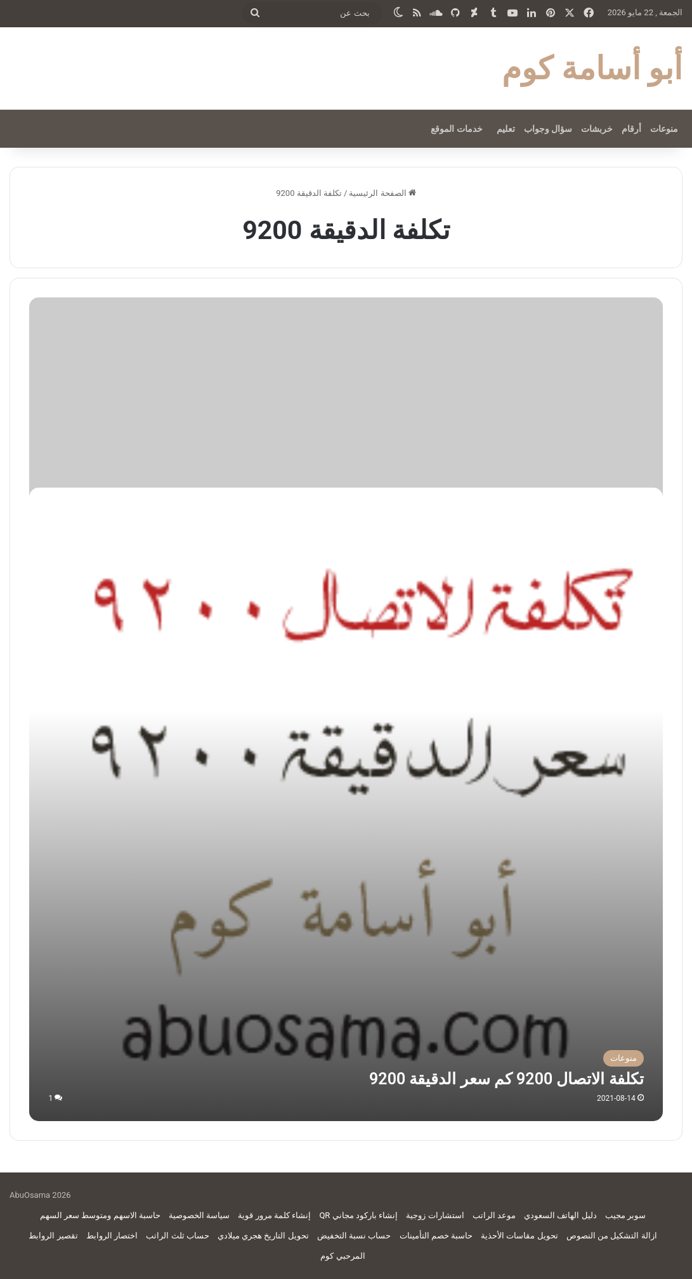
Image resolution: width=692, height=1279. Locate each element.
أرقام (631, 129)
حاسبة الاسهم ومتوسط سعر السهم (100, 1215)
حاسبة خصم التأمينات (436, 1235)
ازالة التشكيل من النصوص (611, 1235)
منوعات (664, 129)
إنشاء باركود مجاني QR (358, 1215)
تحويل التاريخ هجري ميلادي (263, 1235)
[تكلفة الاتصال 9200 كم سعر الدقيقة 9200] (345, 804)
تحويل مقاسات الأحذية (519, 1235)
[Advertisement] (346, 392)
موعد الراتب (494, 1215)
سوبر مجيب (625, 1215)
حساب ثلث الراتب (177, 1235)
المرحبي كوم (342, 1256)
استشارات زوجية (435, 1215)
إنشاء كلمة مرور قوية (274, 1215)
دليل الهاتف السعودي (560, 1215)
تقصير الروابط (53, 1235)
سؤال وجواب (548, 129)
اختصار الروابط (112, 1235)
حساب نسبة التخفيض (354, 1235)
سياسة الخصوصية (199, 1215)
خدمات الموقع (456, 129)
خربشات (597, 129)
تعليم (506, 129)
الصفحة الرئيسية (382, 193)
